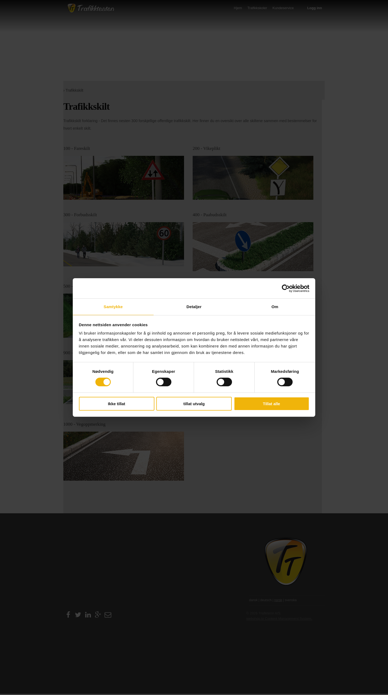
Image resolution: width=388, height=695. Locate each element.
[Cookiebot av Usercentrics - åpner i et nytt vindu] (285, 289)
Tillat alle (271, 403)
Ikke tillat (116, 403)
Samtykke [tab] (113, 306)
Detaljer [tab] (194, 306)
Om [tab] (274, 306)
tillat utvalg (194, 403)
